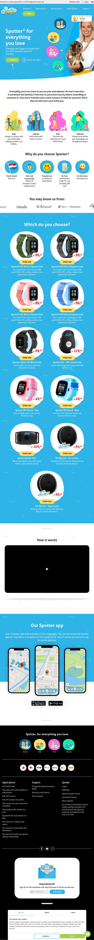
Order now (27, 262)
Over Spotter (73, 9)
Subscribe (57, 892)
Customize (46, 936)
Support (86, 9)
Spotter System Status (71, 794)
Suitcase (80, 134)
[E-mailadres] (39, 892)
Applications (42, 9)
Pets (58, 134)
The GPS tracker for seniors (13, 800)
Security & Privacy (69, 797)
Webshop (65, 790)
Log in (64, 786)
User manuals (37, 796)
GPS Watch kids (8, 786)
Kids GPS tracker (8, 796)
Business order (74, 2)
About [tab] (73, 912)
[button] (87, 934)
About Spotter (67, 801)
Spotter (66, 782)
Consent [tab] (21, 912)
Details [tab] (47, 912)
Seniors (36, 134)
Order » (30, 14)
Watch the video (33, 60)
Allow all (72, 936)
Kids (14, 134)
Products (27, 9)
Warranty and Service (41, 793)
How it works (57, 9)
